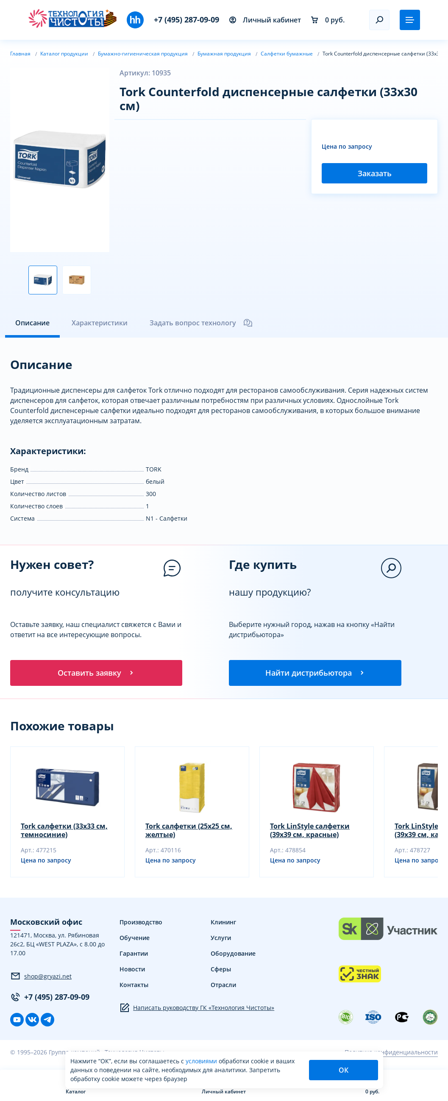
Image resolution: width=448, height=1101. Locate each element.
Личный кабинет (265, 20)
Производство (141, 923)
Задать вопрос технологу (201, 323)
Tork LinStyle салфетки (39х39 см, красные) (310, 831)
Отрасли (223, 986)
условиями (202, 1061)
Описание (32, 322)
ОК (343, 1070)
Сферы (221, 970)
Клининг (223, 923)
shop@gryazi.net (41, 977)
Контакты (134, 986)
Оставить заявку (96, 673)
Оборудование (233, 955)
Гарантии (134, 955)
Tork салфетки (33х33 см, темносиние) (64, 831)
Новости (132, 970)
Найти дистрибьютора (315, 673)
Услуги (221, 939)
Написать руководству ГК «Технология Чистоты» (197, 1009)
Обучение (135, 939)
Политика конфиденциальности (391, 1053)
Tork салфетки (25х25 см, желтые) (188, 831)
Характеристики (100, 322)
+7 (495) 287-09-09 (186, 19)
